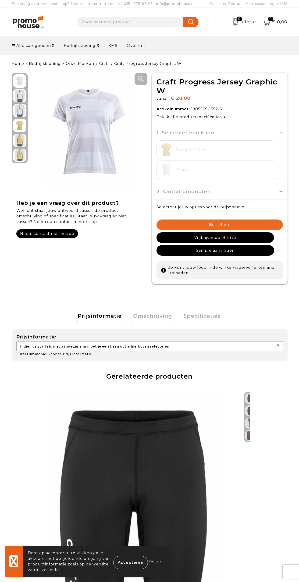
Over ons (217, 4)
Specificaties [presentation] (198, 284)
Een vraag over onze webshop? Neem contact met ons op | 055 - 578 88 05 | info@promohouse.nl (103, 4)
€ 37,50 (170, 443)
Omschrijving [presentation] (152, 284)
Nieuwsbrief (99, 507)
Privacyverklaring (242, 518)
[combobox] (130, 22)
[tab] (104, 285)
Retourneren (169, 518)
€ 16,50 (93, 447)
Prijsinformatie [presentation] (104, 284)
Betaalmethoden (173, 507)
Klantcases (255, 4)
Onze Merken (80, 63)
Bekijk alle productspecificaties (191, 117)
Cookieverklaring (241, 507)
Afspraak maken (103, 518)
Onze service (168, 528)
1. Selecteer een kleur (186, 133)
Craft (104, 63)
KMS (112, 45)
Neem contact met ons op (47, 233)
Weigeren (156, 561)
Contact (235, 4)
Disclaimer (234, 528)
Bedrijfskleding (80, 45)
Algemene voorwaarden (249, 496)
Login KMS (277, 4)
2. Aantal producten (184, 171)
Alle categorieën (31, 45)
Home (18, 63)
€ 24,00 (33, 443)
